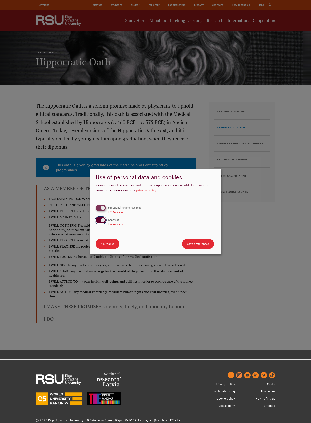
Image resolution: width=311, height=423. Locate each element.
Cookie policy (225, 398)
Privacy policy (225, 384)
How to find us (265, 398)
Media (271, 384)
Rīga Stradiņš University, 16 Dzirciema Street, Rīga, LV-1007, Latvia (97, 420)
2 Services (115, 212)
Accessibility (226, 406)
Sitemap (269, 406)
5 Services (115, 224)
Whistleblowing (224, 391)
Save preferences (198, 244)
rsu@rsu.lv (157, 420)
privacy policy (146, 190)
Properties (268, 391)
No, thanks (107, 244)
